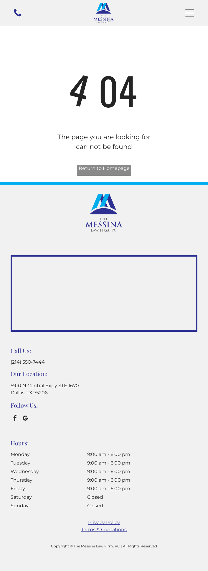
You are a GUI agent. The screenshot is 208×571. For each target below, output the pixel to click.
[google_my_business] (25, 419)
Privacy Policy (104, 522)
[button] (189, 13)
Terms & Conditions (104, 529)
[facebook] (15, 419)
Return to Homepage (104, 168)
